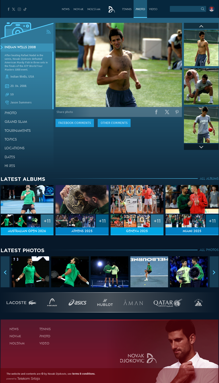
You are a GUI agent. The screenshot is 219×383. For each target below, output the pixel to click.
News (66, 9)
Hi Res (10, 166)
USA (31, 77)
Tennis (127, 9)
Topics (11, 140)
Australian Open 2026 (27, 231)
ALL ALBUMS (209, 178)
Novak (78, 9)
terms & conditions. (83, 373)
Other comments (114, 123)
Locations (15, 148)
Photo (140, 9)
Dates (10, 157)
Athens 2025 (82, 231)
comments (74, 123)
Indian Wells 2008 (20, 47)
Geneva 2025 (137, 231)
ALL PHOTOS (209, 250)
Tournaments (18, 131)
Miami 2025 (192, 231)
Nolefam (93, 9)
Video (153, 9)
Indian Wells (18, 77)
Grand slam (16, 122)
